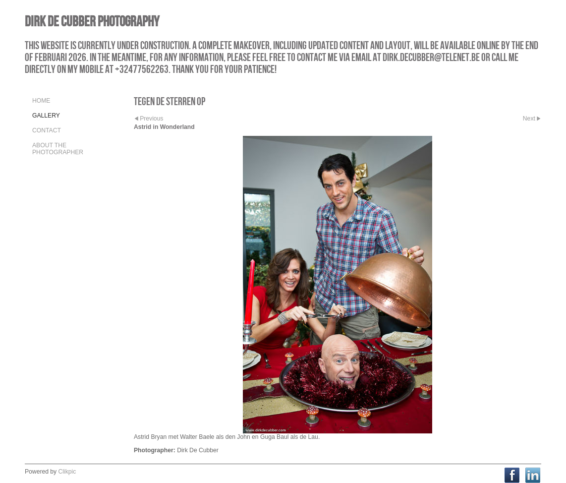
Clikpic (67, 471)
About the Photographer (57, 149)
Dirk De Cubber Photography (92, 21)
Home (41, 100)
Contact (46, 130)
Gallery (46, 115)
